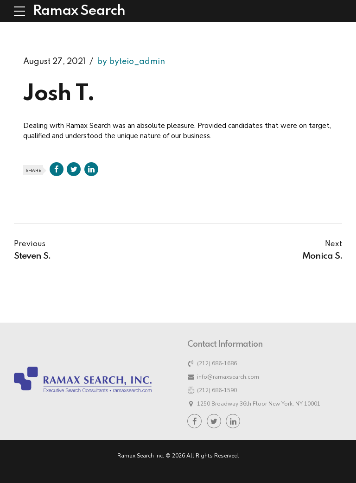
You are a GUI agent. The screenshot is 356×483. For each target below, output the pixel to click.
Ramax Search (79, 11)
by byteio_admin (131, 61)
